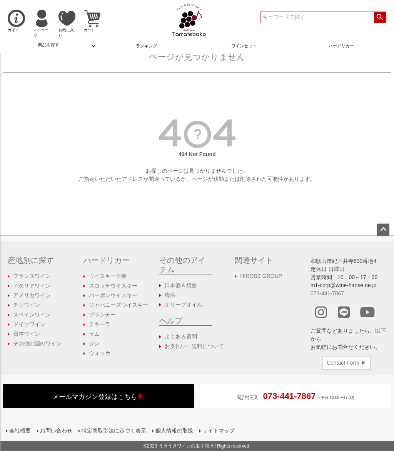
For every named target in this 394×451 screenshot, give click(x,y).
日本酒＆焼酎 (181, 285)
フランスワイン (32, 276)
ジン (94, 343)
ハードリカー (341, 46)
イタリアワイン (32, 286)
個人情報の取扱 (174, 430)
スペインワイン (32, 314)
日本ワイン (26, 334)
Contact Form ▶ (346, 363)
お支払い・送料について (194, 346)
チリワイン (26, 305)
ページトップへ (383, 230)
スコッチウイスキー (113, 286)
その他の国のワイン (37, 343)
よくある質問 (181, 336)
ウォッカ (99, 353)
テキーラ (99, 324)
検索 (380, 17)
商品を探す (48, 44)
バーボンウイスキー (113, 295)
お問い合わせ (56, 430)
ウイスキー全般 (108, 276)
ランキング (146, 46)
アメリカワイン (32, 295)
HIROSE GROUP (261, 276)
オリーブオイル (183, 304)
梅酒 (170, 295)
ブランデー (102, 314)
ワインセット (244, 46)
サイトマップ (218, 430)
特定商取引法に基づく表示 (114, 430)
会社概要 (20, 430)
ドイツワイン (29, 324)
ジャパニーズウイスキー (118, 305)
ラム (94, 334)
